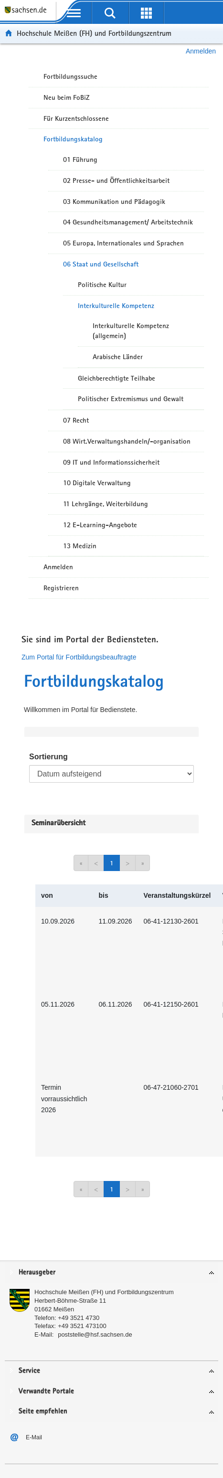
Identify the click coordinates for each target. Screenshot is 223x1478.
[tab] (111, 1273)
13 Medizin (79, 546)
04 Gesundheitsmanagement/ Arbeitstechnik (128, 222)
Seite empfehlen (43, 1411)
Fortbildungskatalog (73, 139)
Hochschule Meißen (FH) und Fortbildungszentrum (94, 33)
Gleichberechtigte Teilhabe (116, 378)
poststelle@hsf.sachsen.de (95, 1334)
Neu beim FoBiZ (66, 97)
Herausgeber (37, 1272)
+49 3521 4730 (78, 1317)
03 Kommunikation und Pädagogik (114, 201)
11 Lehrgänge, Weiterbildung (105, 504)
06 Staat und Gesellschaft (100, 264)
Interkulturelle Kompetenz (116, 305)
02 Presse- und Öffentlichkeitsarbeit (116, 180)
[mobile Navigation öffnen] (74, 13)
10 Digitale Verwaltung (97, 482)
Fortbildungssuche (70, 76)
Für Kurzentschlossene (76, 118)
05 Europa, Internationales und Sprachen (123, 243)
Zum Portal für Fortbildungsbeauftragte (78, 657)
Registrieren (61, 588)
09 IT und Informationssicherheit (111, 462)
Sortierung (48, 757)
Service (29, 1370)
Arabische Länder (118, 356)
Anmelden (201, 51)
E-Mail (34, 1437)
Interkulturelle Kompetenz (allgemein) (131, 330)
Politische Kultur (102, 284)
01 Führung (80, 159)
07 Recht (76, 420)
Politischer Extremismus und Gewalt (130, 398)
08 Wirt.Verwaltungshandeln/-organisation (127, 441)
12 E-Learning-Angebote (100, 525)
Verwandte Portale (46, 1391)
